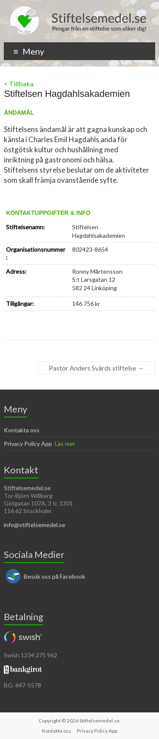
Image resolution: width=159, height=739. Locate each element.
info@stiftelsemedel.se (34, 524)
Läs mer (65, 443)
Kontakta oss (21, 430)
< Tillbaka (18, 84)
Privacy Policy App (28, 443)
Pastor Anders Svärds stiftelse (96, 368)
